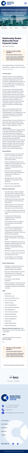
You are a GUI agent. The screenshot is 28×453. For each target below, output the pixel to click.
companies (4, 28)
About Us (3, 431)
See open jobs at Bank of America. (14, 54)
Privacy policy (10, 381)
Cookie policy (16, 381)
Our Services (5, 420)
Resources (4, 427)
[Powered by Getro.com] (14, 377)
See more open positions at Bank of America (14, 365)
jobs (11, 28)
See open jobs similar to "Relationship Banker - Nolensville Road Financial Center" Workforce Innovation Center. (15, 58)
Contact (3, 435)
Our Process (4, 424)
